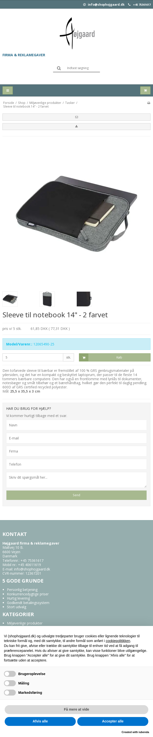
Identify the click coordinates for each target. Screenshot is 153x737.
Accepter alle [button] (112, 721)
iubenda (144, 732)
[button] (76, 116)
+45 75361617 (142, 4)
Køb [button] (100, 357)
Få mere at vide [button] (76, 709)
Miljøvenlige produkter (24, 623)
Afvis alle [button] (40, 721)
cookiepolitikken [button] (118, 641)
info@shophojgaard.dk (104, 5)
